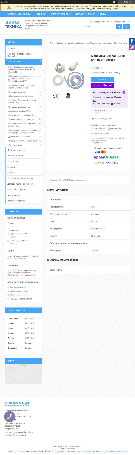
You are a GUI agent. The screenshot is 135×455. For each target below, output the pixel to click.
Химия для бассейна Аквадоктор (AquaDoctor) (22, 101)
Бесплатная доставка (104, 119)
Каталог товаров (15, 61)
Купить (102, 79)
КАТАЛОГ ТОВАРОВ (59, 14)
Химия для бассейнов (17, 92)
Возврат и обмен (15, 156)
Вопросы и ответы (16, 201)
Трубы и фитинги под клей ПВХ (21, 119)
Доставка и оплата (16, 150)
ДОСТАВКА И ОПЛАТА (85, 14)
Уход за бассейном (16, 189)
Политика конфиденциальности (115, 451)
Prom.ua (79, 446)
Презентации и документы (20, 178)
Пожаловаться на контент (91, 451)
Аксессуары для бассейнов (19, 111)
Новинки (11, 48)
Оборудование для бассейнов (20, 96)
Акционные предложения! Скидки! (19, 55)
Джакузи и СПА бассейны (19, 137)
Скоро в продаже (15, 145)
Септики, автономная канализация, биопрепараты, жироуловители (23, 131)
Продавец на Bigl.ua (67, 449)
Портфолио (12, 161)
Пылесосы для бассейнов (19, 107)
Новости (11, 167)
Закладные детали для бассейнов (72, 43)
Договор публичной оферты (20, 184)
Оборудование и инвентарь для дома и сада (21, 124)
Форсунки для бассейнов (101, 43)
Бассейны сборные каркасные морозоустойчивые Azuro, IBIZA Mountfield (21, 69)
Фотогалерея (13, 195)
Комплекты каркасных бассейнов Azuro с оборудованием (15, 426)
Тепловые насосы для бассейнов (22, 115)
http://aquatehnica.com (19, 287)
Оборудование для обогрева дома (22, 141)
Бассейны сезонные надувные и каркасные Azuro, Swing (21, 86)
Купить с (102, 85)
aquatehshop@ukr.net (19, 291)
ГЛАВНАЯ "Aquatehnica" (19, 14)
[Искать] (119, 26)
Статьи (10, 172)
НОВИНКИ (41, 14)
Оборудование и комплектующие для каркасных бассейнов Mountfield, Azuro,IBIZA (22, 78)
